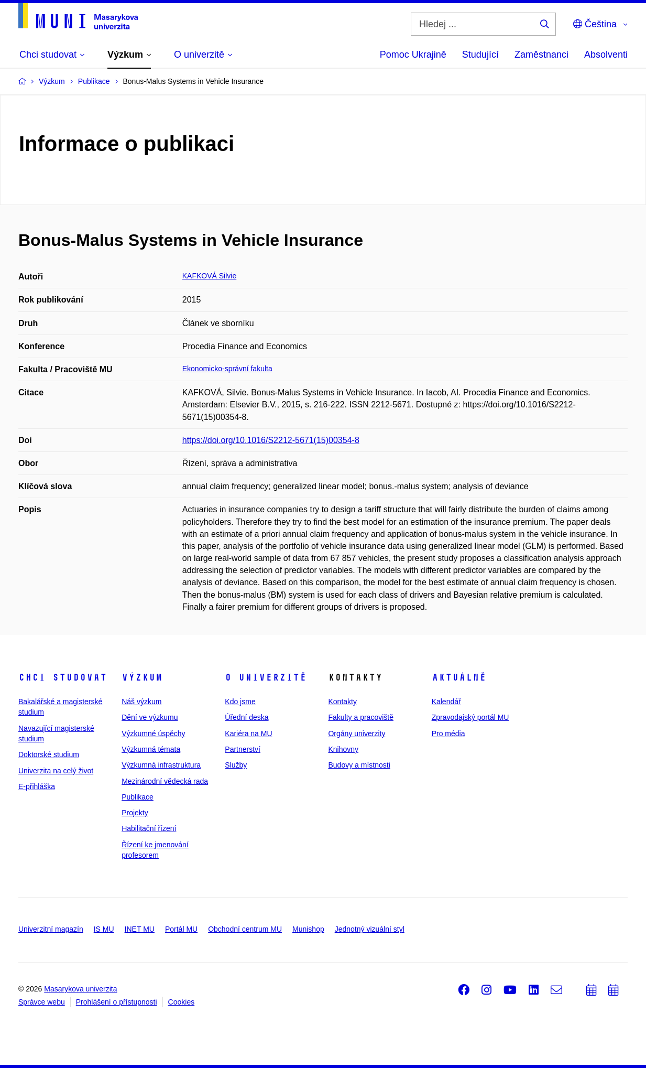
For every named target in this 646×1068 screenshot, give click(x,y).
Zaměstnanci (541, 54)
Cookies (181, 1002)
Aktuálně (459, 677)
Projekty (135, 812)
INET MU (140, 929)
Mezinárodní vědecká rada (165, 781)
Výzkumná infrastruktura (161, 765)
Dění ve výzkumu (150, 717)
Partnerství (242, 749)
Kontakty (342, 701)
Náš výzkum (141, 701)
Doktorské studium (48, 754)
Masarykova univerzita (80, 989)
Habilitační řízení (149, 828)
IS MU (104, 929)
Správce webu (41, 1002)
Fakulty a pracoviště (360, 717)
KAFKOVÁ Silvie (209, 276)
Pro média (448, 733)
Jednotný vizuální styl (369, 929)
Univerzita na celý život (55, 771)
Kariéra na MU (248, 733)
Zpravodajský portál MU (470, 717)
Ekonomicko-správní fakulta (227, 368)
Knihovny (343, 749)
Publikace (138, 797)
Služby (236, 765)
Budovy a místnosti (359, 765)
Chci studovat (62, 677)
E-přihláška (36, 786)
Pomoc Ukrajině (413, 54)
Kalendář (446, 701)
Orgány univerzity (356, 733)
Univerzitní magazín (50, 929)
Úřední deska (246, 717)
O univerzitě (265, 677)
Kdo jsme (240, 701)
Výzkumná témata (151, 749)
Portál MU (181, 929)
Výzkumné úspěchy (153, 733)
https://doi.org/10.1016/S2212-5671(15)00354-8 (270, 440)
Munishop (308, 929)
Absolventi (606, 54)
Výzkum (142, 677)
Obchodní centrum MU (245, 929)
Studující (480, 54)
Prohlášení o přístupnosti (116, 1002)
